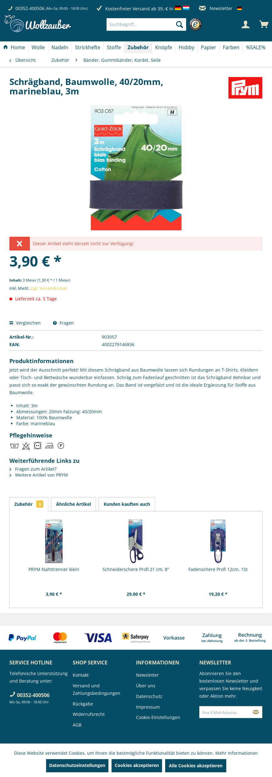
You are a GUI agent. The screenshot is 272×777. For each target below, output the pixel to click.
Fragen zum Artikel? (32, 469)
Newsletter (216, 8)
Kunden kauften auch (127, 504)
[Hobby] (186, 47)
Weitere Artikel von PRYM (38, 475)
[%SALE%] (256, 47)
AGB (77, 725)
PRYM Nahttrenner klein (54, 569)
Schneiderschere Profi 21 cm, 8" (135, 569)
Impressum (148, 707)
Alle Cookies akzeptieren (195, 766)
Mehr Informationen (236, 753)
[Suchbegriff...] (146, 24)
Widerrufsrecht (89, 714)
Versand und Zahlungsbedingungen (96, 689)
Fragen (63, 323)
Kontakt (81, 675)
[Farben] (231, 47)
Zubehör (28, 504)
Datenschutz (149, 696)
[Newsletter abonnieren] (256, 712)
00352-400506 (29, 8)
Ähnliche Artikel (73, 504)
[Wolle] (38, 47)
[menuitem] (156, 24)
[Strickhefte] (87, 47)
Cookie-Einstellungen (158, 717)
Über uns (145, 686)
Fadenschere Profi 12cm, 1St (218, 569)
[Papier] (208, 47)
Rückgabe (83, 704)
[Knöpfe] (163, 47)
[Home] (14, 47)
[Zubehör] (138, 47)
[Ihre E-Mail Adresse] (224, 712)
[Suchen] (179, 24)
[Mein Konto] (245, 24)
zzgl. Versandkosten (48, 288)
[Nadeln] (59, 47)
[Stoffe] (114, 47)
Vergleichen (25, 323)
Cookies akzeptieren (137, 765)
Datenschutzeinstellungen (77, 765)
